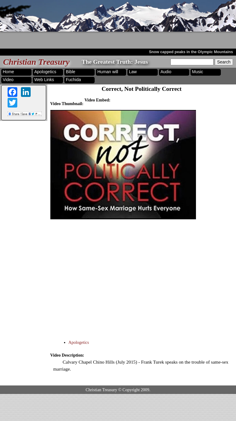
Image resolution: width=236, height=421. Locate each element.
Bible (70, 71)
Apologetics (45, 71)
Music (197, 71)
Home (8, 71)
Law (133, 71)
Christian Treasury (36, 62)
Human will (107, 71)
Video (8, 79)
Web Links (44, 79)
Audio (165, 71)
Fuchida (73, 79)
